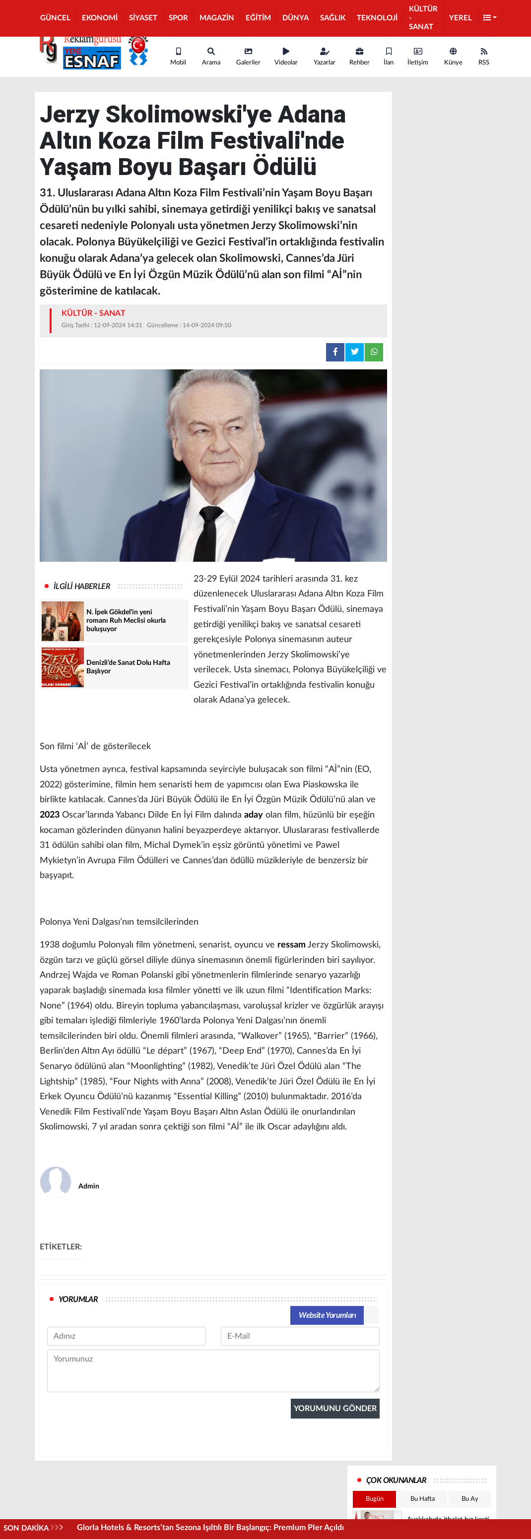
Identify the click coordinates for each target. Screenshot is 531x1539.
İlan (389, 57)
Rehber (359, 57)
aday (253, 815)
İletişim (417, 57)
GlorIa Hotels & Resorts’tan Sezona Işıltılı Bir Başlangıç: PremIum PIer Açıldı (210, 1528)
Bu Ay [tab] (470, 1499)
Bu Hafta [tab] (422, 1499)
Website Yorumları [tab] (327, 1315)
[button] (490, 18)
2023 (50, 815)
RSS (483, 57)
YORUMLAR (78, 1299)
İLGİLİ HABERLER (82, 587)
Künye (453, 57)
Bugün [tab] (375, 1499)
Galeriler (248, 57)
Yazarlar (324, 57)
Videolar (286, 57)
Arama (211, 57)
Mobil (178, 57)
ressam (291, 945)
